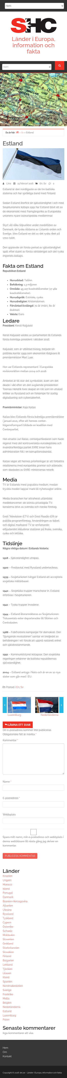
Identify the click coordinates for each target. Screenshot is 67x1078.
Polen (6, 1019)
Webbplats (9, 814)
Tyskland (8, 918)
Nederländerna (49, 715)
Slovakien (8, 952)
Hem (5, 1047)
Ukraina (7, 909)
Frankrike (8, 994)
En (41, 183)
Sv (45, 183)
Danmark (8, 897)
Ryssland (8, 914)
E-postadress (11, 798)
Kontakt (7, 1056)
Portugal (8, 892)
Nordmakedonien (13, 985)
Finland (7, 956)
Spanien (7, 981)
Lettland (8, 964)
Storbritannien (11, 947)
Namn (7, 781)
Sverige (7, 990)
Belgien (7, 1002)
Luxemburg (14, 715)
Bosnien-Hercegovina (15, 901)
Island (6, 888)
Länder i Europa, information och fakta (33, 45)
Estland (7, 1011)
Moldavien (9, 935)
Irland (6, 977)
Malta (6, 998)
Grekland (8, 943)
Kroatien (7, 876)
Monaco (7, 884)
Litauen (7, 973)
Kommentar (10, 740)
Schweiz (7, 931)
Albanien (8, 905)
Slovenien (8, 939)
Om (5, 1052)
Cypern (7, 922)
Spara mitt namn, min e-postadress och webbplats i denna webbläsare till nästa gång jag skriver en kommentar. (33, 841)
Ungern (7, 880)
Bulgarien (8, 960)
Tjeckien (7, 969)
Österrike (8, 926)
